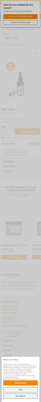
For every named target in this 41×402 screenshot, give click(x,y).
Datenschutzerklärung (9, 375)
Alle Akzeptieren (20, 383)
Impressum (25, 379)
